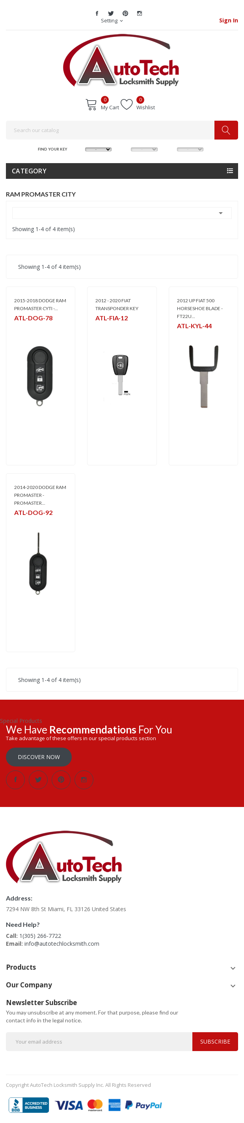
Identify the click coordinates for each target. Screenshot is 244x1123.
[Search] (122, 130)
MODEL (124, 148)
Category (29, 171)
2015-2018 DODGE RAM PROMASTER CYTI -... (40, 304)
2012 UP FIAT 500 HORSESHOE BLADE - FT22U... (200, 308)
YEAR (170, 148)
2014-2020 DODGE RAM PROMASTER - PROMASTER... (40, 495)
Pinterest (125, 13)
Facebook (97, 13)
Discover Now (39, 757)
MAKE (78, 148)
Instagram (139, 13)
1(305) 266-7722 (40, 935)
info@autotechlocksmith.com (61, 943)
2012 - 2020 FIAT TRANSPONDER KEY (116, 304)
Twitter (111, 13)
